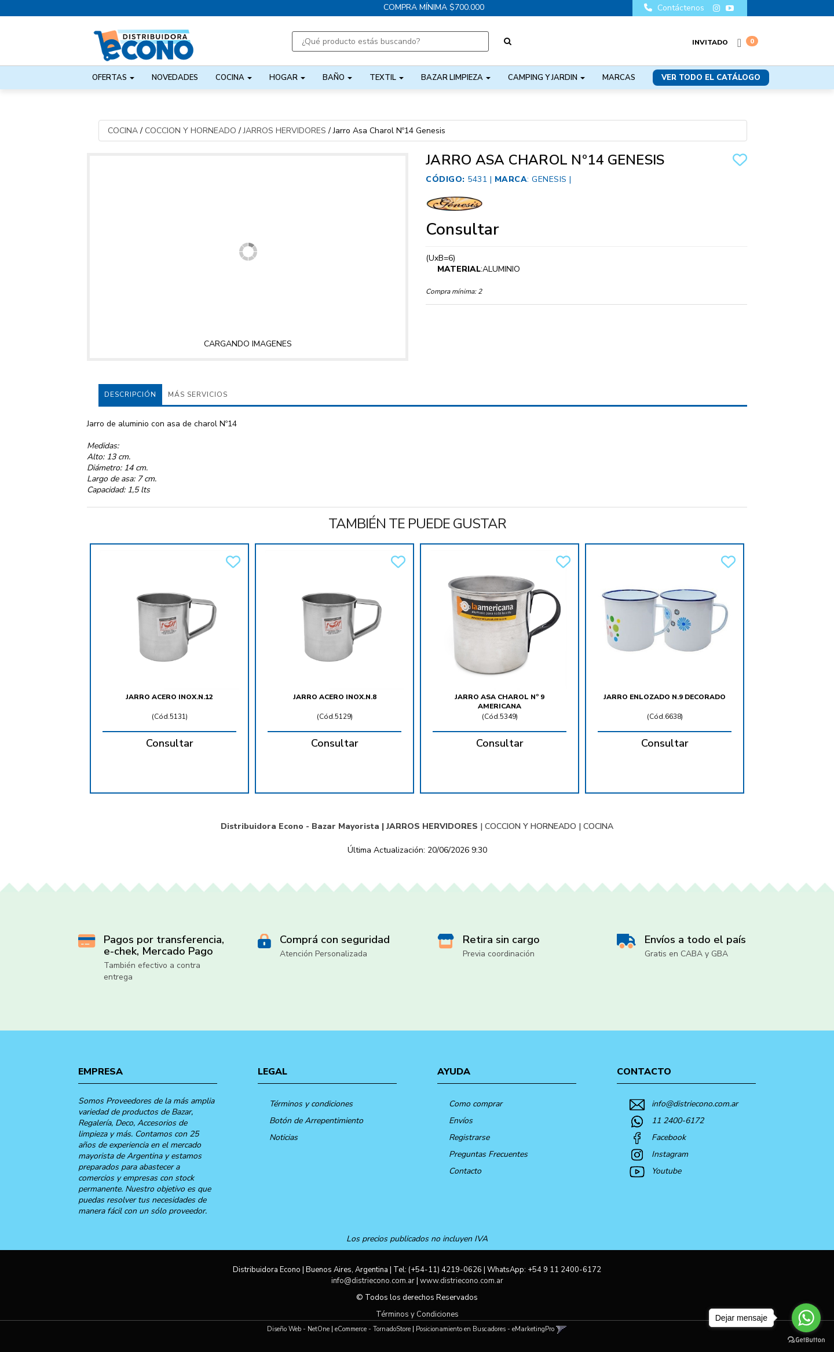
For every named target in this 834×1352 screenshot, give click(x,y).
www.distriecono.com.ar (461, 1281)
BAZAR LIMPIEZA (456, 77)
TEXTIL (387, 77)
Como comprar (475, 1103)
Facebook (669, 1137)
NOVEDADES (175, 77)
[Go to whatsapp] (806, 1317)
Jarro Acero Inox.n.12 (169, 696)
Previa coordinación (499, 953)
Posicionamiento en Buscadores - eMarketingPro (485, 1329)
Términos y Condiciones (417, 1314)
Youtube (666, 1170)
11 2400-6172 (678, 1120)
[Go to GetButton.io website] (806, 1340)
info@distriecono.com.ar (695, 1103)
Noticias (283, 1137)
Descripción (130, 394)
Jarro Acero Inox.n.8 (334, 696)
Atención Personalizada (323, 953)
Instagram (670, 1154)
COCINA (233, 77)
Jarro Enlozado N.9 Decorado (664, 696)
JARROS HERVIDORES (284, 130)
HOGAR (287, 77)
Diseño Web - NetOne (298, 1329)
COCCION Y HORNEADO (190, 130)
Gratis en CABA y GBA (686, 953)
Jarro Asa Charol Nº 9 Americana (499, 701)
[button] (561, 1329)
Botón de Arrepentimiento (316, 1120)
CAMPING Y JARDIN (546, 77)
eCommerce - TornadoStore (373, 1329)
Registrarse (469, 1137)
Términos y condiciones (311, 1103)
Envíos (461, 1120)
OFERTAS (113, 77)
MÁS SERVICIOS (198, 394)
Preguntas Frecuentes (488, 1154)
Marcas (618, 77)
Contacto (465, 1170)
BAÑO (337, 77)
